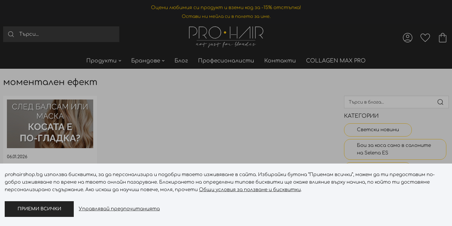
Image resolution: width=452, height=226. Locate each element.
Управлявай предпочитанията (119, 209)
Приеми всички (39, 209)
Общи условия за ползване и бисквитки (250, 189)
